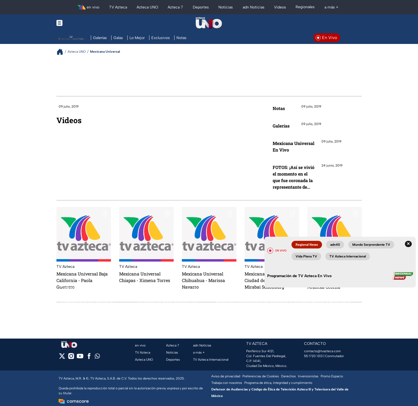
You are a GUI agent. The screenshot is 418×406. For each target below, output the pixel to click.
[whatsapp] (97, 357)
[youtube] (80, 357)
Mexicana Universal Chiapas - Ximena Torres (144, 277)
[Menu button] (78, 23)
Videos (69, 120)
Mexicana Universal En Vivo (293, 146)
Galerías (281, 126)
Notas (279, 108)
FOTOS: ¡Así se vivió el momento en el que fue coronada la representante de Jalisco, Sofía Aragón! (293, 177)
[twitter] (62, 357)
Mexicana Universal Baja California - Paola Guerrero (82, 280)
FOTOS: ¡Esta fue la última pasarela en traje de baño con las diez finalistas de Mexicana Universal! (170, 302)
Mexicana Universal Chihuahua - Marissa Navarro (203, 280)
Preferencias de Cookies (260, 376)
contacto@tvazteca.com (322, 351)
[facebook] (89, 357)
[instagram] (71, 357)
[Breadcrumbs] (62, 51)
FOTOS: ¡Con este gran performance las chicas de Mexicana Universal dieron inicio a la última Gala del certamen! (89, 302)
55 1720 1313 (313, 356)
